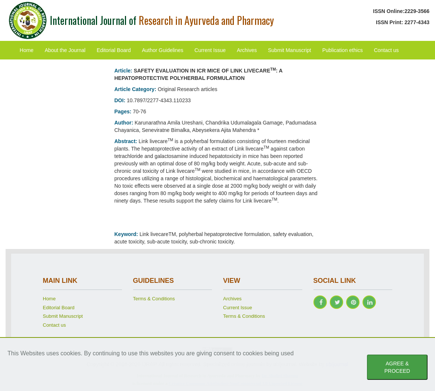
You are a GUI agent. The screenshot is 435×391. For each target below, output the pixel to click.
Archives (247, 50)
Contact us (386, 50)
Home (26, 50)
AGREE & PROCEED (397, 367)
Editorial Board (114, 50)
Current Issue (210, 50)
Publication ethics (342, 50)
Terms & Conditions (154, 298)
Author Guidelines (162, 50)
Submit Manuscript (289, 50)
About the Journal (65, 50)
